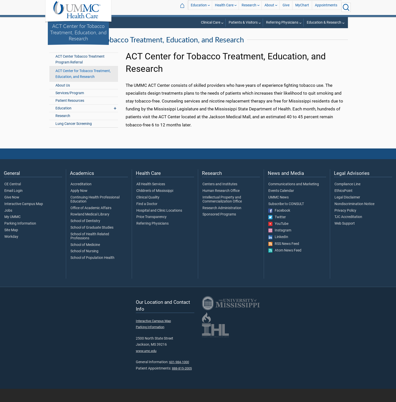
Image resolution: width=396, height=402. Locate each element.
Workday (11, 250)
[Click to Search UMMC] (346, 7)
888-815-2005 (182, 381)
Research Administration (221, 221)
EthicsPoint (343, 204)
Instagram (279, 244)
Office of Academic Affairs (90, 221)
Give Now (11, 211)
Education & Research (324, 22)
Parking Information (20, 237)
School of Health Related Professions (89, 249)
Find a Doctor (146, 217)
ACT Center (339, 39)
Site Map (11, 243)
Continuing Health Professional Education (95, 213)
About (269, 7)
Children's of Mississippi (154, 204)
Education (199, 7)
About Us (62, 98)
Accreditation (81, 197)
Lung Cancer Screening (73, 137)
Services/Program (69, 106)
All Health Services (150, 197)
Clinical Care (210, 22)
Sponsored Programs (219, 228)
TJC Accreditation (348, 230)
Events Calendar (281, 204)
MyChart (302, 7)
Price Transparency (151, 230)
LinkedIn (278, 250)
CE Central (12, 197)
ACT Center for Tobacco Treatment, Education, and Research (78, 32)
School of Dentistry (85, 234)
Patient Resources (69, 114)
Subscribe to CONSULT (286, 217)
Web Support (344, 237)
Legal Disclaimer (347, 211)
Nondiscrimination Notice (354, 217)
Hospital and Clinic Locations (159, 224)
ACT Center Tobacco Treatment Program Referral (80, 73)
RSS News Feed (283, 257)
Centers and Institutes (219, 197)
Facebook (279, 224)
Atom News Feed (284, 263)
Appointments (326, 7)
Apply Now (78, 204)
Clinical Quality (147, 211)
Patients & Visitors (243, 22)
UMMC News (278, 211)
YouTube (278, 237)
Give (286, 7)
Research (249, 7)
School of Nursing (84, 264)
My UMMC (12, 230)
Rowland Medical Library (89, 228)
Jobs (8, 224)
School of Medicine (85, 258)
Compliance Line (347, 197)
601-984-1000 (179, 375)
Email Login (13, 204)
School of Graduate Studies (91, 241)
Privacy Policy (345, 224)
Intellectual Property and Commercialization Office (222, 213)
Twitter (277, 230)
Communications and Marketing (293, 197)
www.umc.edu (146, 364)
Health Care (224, 7)
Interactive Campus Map (23, 217)
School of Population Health (92, 271)
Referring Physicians (282, 22)
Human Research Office (221, 204)
